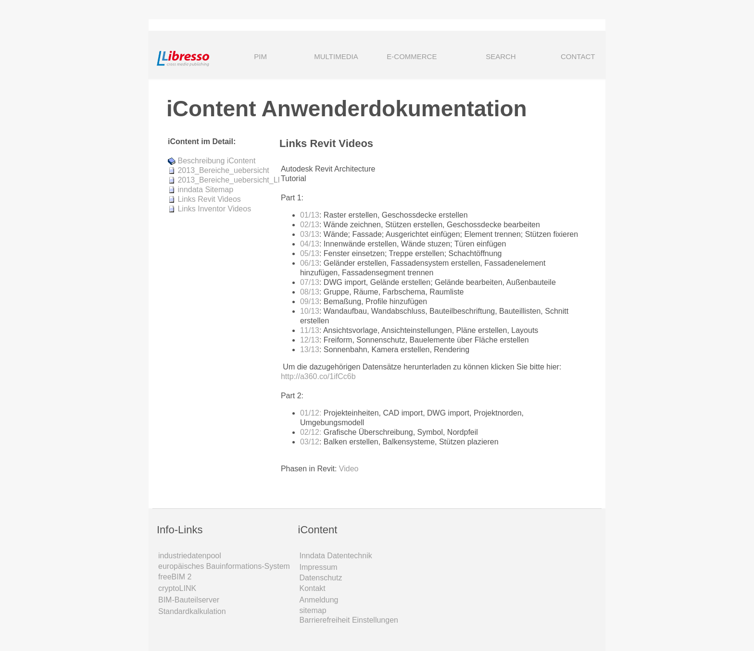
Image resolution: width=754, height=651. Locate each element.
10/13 (309, 311)
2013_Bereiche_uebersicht (223, 170)
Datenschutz (321, 578)
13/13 (309, 349)
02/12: (310, 432)
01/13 (309, 215)
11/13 (309, 330)
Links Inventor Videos (214, 209)
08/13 (309, 292)
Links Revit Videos (208, 199)
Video (349, 469)
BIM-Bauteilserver (188, 600)
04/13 (309, 244)
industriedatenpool (189, 556)
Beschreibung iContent (216, 161)
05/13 (309, 253)
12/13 (309, 340)
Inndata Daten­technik (336, 556)
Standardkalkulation (192, 611)
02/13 (309, 225)
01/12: (310, 413)
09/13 (309, 301)
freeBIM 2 (174, 577)
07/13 (309, 282)
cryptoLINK (177, 588)
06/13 (309, 263)
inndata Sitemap (205, 189)
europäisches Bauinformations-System (224, 566)
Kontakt (313, 588)
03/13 (309, 234)
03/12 (309, 442)
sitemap (313, 610)
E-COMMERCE (412, 56)
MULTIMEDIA (336, 56)
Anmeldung (319, 600)
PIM (260, 56)
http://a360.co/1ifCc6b (318, 376)
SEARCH (487, 57)
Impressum (319, 567)
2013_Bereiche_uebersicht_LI (228, 180)
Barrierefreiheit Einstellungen (349, 620)
